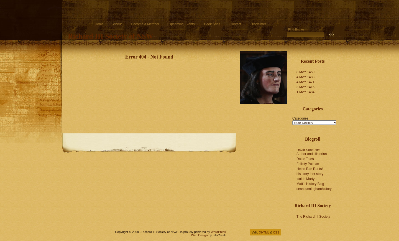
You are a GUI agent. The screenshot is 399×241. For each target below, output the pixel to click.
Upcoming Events (182, 24)
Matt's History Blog (310, 184)
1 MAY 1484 (305, 92)
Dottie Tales (305, 159)
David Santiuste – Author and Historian (311, 152)
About (117, 24)
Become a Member (145, 24)
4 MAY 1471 (305, 82)
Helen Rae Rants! (309, 169)
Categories (300, 118)
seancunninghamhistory (314, 189)
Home (99, 24)
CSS (276, 232)
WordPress (218, 232)
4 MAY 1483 (305, 77)
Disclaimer (258, 24)
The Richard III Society (313, 217)
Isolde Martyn (306, 179)
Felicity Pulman (307, 164)
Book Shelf (212, 24)
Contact (235, 24)
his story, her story (309, 174)
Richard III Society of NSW (110, 36)
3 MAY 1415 (305, 87)
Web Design (199, 235)
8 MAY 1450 (305, 72)
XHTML (264, 232)
